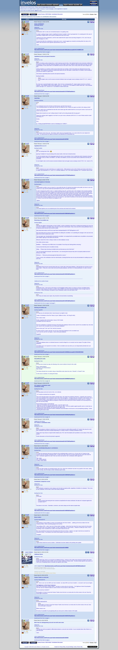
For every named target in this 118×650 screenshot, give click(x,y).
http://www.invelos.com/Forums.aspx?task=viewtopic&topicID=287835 (51, 139)
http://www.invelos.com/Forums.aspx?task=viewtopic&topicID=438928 (51, 547)
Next (95, 14)
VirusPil (27, 21)
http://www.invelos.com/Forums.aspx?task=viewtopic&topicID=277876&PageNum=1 (54, 91)
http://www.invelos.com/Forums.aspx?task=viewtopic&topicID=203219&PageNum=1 (54, 274)
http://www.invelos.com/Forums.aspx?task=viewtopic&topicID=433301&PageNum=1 (54, 414)
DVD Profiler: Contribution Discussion (54, 14)
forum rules (45, 7)
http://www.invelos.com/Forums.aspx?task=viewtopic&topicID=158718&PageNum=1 (54, 300)
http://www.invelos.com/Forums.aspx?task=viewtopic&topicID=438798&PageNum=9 (65, 565)
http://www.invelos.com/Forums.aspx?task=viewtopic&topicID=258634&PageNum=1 (54, 213)
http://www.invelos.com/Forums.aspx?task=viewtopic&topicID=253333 (51, 637)
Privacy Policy (63, 646)
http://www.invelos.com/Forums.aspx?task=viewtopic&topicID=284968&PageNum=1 (54, 378)
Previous (91, 14)
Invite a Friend (77, 646)
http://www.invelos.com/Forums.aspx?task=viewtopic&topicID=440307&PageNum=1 (54, 615)
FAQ (81, 646)
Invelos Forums (41, 14)
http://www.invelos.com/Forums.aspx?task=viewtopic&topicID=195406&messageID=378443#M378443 (58, 352)
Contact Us (56, 646)
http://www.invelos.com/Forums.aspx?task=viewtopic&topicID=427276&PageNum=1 (54, 441)
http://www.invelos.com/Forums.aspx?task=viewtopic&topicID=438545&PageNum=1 (54, 474)
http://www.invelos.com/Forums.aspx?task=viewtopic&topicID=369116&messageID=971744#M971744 (58, 49)
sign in (36, 10)
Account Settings (69, 646)
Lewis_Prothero (29, 552)
